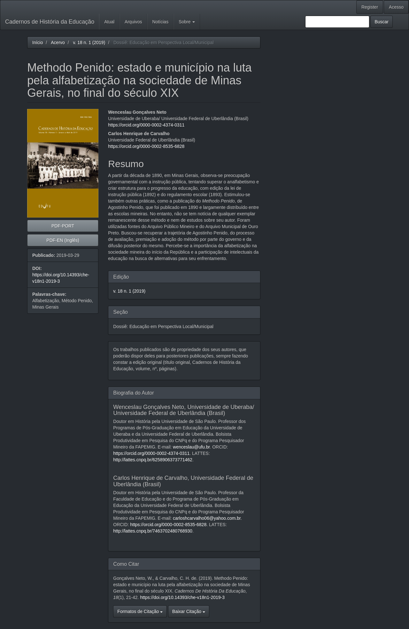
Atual (109, 21)
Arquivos (133, 21)
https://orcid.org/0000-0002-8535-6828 (146, 146)
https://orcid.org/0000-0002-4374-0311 (146, 124)
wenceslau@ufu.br (191, 446)
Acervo (58, 42)
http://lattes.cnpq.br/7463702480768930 (152, 530)
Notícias (160, 21)
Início (37, 42)
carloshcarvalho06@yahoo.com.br (207, 518)
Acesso (396, 7)
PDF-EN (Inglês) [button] (62, 240)
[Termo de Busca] (337, 22)
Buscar (381, 21)
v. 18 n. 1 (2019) (89, 42)
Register (369, 7)
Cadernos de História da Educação (49, 22)
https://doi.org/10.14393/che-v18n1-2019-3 (182, 597)
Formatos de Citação (140, 611)
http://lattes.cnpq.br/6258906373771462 (152, 459)
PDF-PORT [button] (62, 225)
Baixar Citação (188, 611)
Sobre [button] (187, 21)
